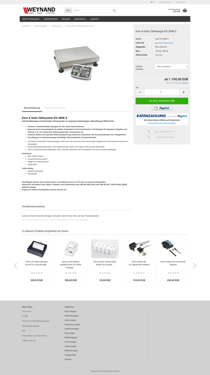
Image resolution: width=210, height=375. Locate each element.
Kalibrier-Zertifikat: (140, 67)
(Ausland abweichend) (165, 43)
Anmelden (83, 220)
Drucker (66, 19)
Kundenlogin (165, 2)
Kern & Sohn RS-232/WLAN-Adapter (173, 263)
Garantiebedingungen (31, 326)
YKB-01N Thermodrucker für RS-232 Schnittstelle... (36, 263)
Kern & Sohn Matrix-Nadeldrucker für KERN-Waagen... (71, 265)
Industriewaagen (30, 19)
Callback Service (29, 341)
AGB (24, 331)
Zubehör (94, 19)
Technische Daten (54, 107)
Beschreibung (32, 107)
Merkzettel (181, 2)
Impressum (26, 311)
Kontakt (25, 316)
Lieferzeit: (140, 43)
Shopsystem (96, 371)
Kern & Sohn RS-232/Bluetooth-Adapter (139, 263)
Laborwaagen (50, 19)
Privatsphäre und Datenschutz (34, 336)
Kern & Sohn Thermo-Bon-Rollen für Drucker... (105, 263)
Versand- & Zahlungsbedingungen (36, 321)
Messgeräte (80, 19)
